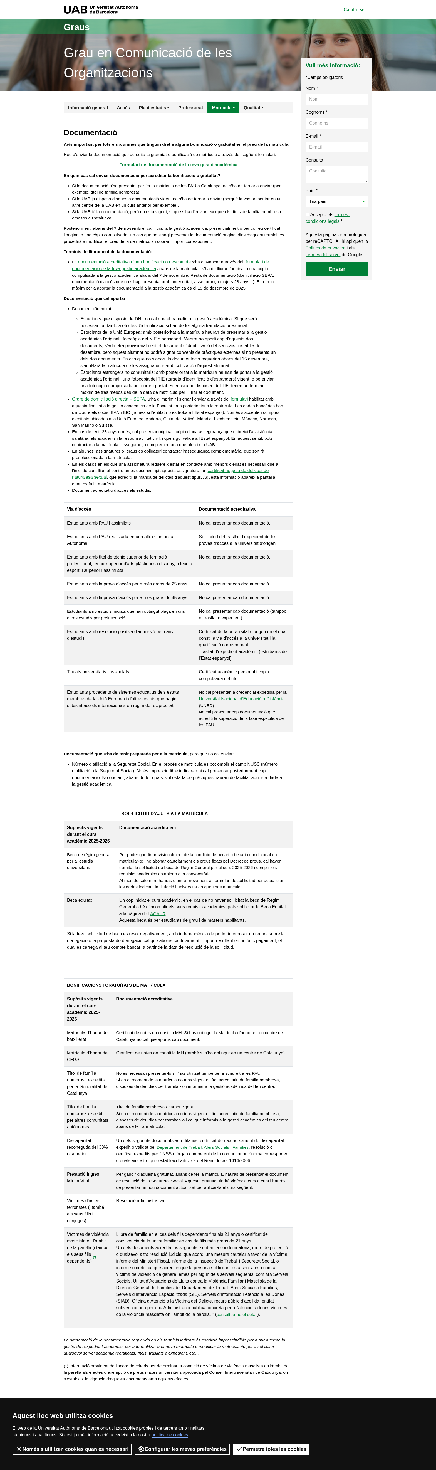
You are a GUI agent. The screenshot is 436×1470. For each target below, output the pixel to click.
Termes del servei (323, 254)
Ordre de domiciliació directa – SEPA (108, 413)
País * (312, 190)
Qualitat (252, 107)
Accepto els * (328, 218)
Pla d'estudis (152, 107)
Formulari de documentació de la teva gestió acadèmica (178, 173)
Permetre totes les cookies (271, 1449)
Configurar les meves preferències (182, 1449)
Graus (78, 27)
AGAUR (158, 934)
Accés (123, 107)
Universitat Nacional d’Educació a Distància (242, 715)
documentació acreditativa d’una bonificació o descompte (134, 274)
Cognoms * (317, 112)
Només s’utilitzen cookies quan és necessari (72, 1449)
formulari (242, 413)
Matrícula (221, 107)
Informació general (88, 107)
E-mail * (313, 136)
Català (357, 9)
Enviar (336, 269)
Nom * (312, 88)
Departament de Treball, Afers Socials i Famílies (204, 1168)
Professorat (190, 107)
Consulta (314, 160)
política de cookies (170, 1434)
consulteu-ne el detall (238, 1336)
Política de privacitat (325, 248)
